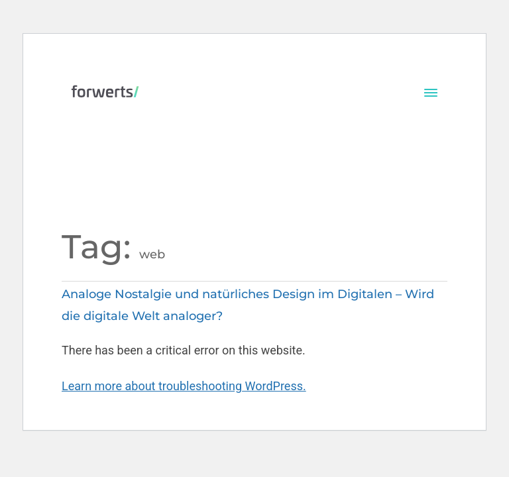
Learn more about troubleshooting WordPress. (184, 386)
